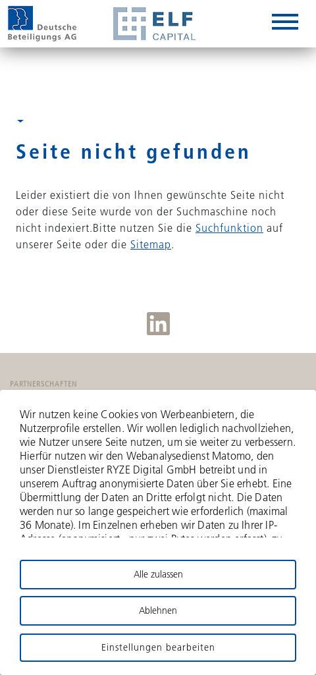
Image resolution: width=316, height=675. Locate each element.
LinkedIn (158, 323)
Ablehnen (158, 610)
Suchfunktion (229, 227)
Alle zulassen (158, 574)
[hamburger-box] (285, 24)
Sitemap (150, 244)
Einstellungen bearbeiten (158, 647)
